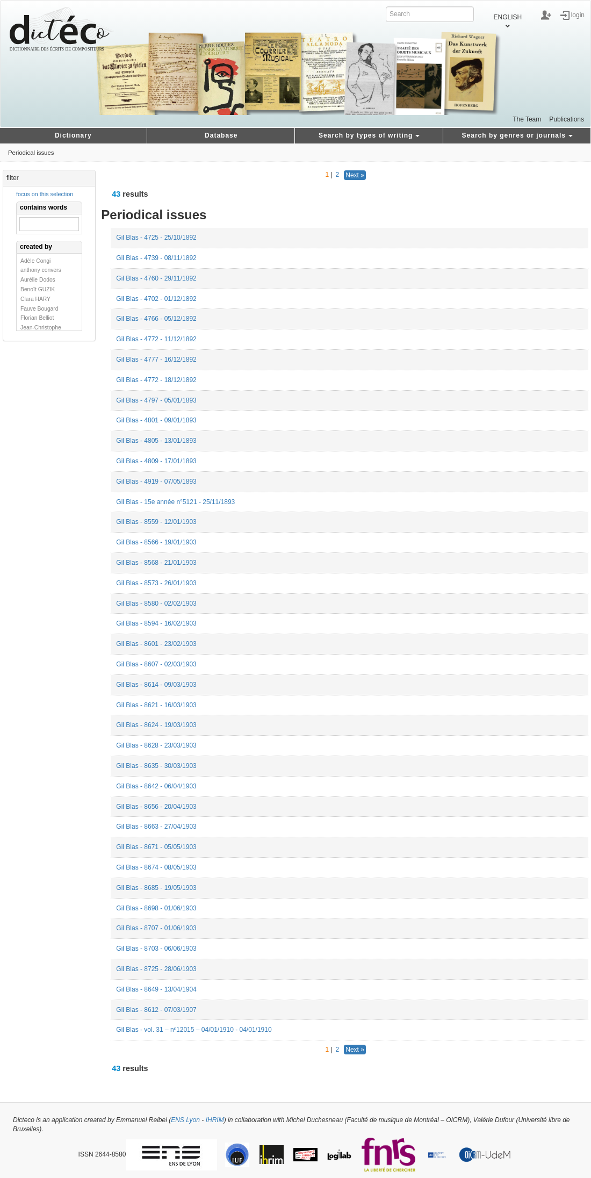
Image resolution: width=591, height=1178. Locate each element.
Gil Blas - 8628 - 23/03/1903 (156, 745)
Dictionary (73, 135)
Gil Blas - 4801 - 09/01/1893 (156, 420)
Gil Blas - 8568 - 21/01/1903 (156, 562)
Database (221, 135)
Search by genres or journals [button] (517, 135)
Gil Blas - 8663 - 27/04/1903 (156, 826)
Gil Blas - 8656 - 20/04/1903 (156, 806)
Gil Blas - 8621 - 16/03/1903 (156, 705)
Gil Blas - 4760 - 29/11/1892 (156, 278)
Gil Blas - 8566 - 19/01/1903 (156, 542)
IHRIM (215, 1120)
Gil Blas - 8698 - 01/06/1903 (156, 908)
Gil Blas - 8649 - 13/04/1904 (156, 989)
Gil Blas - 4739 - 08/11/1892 (156, 258)
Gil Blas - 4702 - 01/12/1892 (156, 299)
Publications (566, 119)
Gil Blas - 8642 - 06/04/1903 (156, 786)
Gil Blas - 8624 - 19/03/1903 (156, 725)
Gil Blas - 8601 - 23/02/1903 (156, 644)
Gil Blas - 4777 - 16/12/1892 (156, 359)
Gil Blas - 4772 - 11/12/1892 (156, 339)
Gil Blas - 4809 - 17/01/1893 (156, 461)
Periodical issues (31, 152)
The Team (527, 119)
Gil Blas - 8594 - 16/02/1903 (156, 623)
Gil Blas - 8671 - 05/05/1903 (156, 847)
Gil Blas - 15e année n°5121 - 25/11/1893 (175, 502)
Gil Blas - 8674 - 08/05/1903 (156, 867)
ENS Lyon (185, 1120)
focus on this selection (44, 194)
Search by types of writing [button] (369, 135)
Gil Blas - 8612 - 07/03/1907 (156, 1010)
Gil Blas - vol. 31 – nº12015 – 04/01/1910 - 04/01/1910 (193, 1029)
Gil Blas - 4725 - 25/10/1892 (156, 237)
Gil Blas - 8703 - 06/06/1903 (156, 948)
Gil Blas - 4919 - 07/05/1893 (156, 481)
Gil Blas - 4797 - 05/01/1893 (156, 400)
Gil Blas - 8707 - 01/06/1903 (156, 928)
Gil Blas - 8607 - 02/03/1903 (156, 664)
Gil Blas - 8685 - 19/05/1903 (156, 888)
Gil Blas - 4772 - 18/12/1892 (156, 380)
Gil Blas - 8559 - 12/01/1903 (156, 522)
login (578, 14)
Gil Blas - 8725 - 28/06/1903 (156, 969)
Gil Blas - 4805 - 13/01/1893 (156, 440)
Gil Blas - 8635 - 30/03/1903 (156, 766)
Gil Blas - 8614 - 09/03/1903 (156, 684)
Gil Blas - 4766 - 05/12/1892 (156, 318)
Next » (354, 175)
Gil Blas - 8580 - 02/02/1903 (156, 603)
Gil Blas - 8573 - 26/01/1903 (156, 583)
